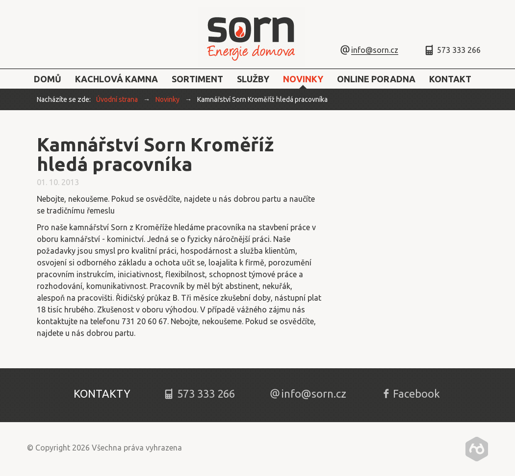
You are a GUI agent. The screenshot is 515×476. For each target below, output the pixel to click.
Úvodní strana (117, 99)
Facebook (416, 393)
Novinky (167, 99)
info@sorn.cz (374, 50)
